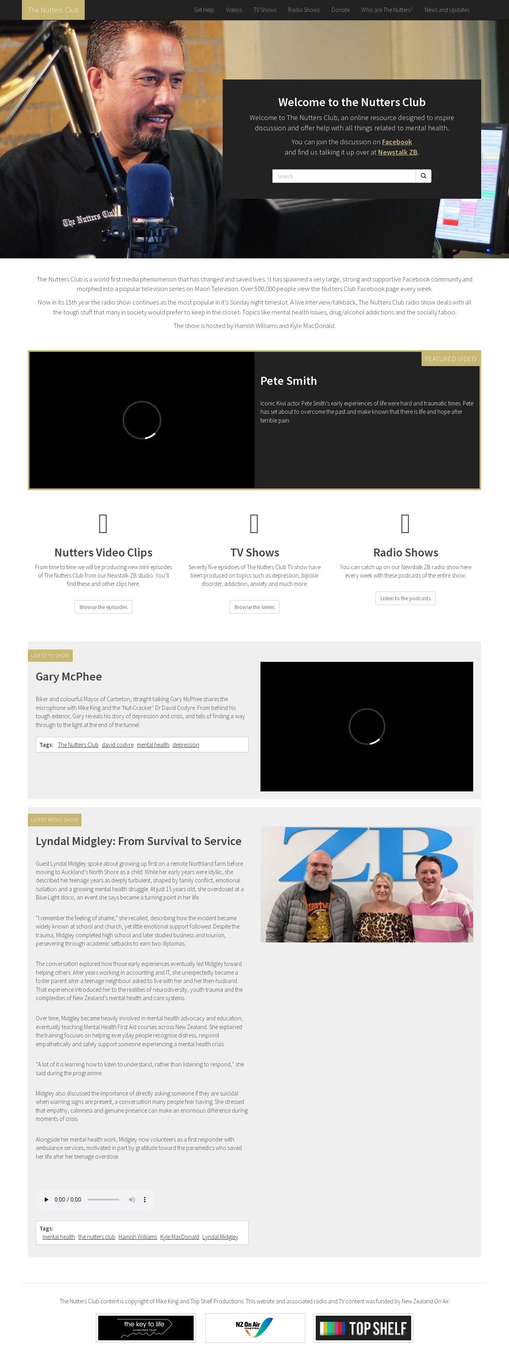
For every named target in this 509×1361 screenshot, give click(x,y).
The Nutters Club (53, 9)
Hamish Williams (138, 1237)
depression (186, 744)
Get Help (204, 10)
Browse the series (254, 607)
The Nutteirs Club (78, 744)
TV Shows (265, 10)
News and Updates (447, 10)
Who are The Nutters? (387, 10)
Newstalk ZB (398, 152)
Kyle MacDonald (179, 1237)
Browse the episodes (103, 607)
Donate (341, 10)
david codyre (118, 744)
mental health (153, 744)
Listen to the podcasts (406, 598)
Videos (234, 10)
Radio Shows (304, 10)
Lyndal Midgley (220, 1237)
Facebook (397, 141)
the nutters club (96, 1237)
